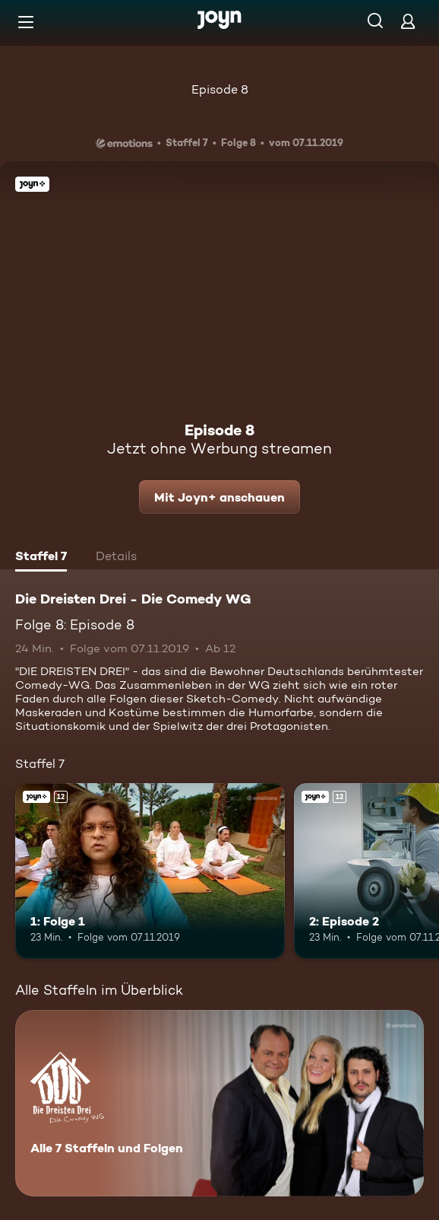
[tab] (41, 558)
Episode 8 (219, 89)
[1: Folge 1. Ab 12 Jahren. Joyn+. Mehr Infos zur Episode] (150, 871)
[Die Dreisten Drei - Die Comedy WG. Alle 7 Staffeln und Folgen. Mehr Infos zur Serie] (219, 1103)
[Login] (407, 21)
